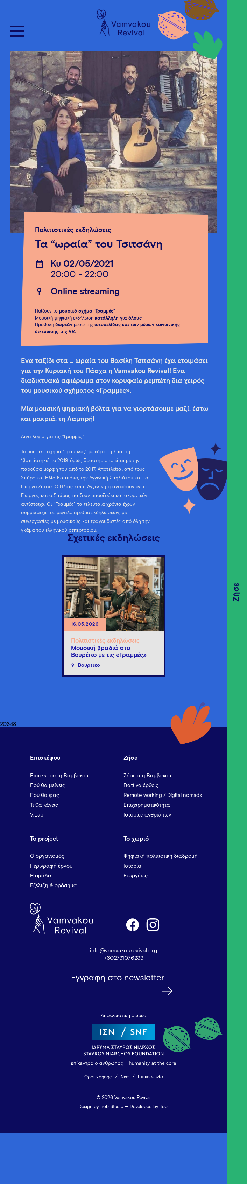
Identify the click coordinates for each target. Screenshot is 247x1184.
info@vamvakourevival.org (123, 950)
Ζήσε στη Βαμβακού (147, 775)
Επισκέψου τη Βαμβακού (59, 775)
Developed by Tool (149, 1107)
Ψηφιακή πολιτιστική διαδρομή (161, 856)
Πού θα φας (44, 795)
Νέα (125, 1077)
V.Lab (36, 815)
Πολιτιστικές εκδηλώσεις (73, 230)
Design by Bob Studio (101, 1107)
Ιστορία (132, 866)
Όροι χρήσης (98, 1077)
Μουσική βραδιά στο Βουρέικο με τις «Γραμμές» (109, 651)
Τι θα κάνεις (44, 805)
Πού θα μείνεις (47, 785)
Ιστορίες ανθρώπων (147, 815)
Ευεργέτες (136, 875)
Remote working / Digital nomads (163, 795)
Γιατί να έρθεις (141, 785)
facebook (132, 924)
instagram (153, 924)
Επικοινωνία (150, 1077)
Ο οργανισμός (47, 856)
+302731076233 (123, 958)
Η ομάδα (40, 875)
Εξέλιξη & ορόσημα (53, 885)
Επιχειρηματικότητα (147, 805)
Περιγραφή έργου (51, 866)
